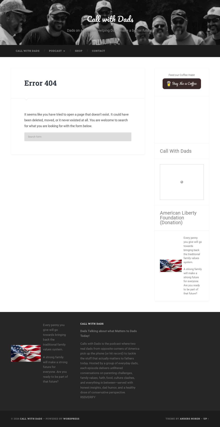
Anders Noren (190, 418)
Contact (98, 50)
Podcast (55, 50)
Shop (78, 50)
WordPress (71, 418)
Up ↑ (206, 418)
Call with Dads (110, 18)
